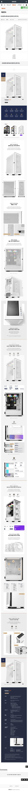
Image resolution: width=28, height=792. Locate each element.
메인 (4, 5)
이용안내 (10, 786)
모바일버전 (17, 786)
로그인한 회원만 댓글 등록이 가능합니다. (14, 774)
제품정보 (14, 5)
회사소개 (9, 5)
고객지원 (19, 5)
